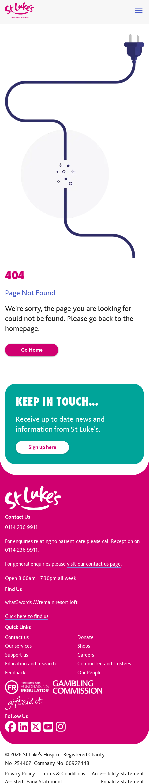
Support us (16, 654)
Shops (83, 646)
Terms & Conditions (63, 773)
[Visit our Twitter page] (35, 726)
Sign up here (42, 447)
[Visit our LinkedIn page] (23, 726)
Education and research (30, 663)
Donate (85, 637)
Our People (89, 672)
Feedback (15, 672)
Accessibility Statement (118, 773)
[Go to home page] (19, 10)
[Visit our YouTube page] (48, 726)
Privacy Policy (20, 773)
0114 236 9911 (21, 527)
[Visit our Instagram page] (60, 726)
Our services (18, 646)
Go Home (32, 350)
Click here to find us (26, 616)
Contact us (17, 637)
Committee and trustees (104, 663)
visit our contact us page (94, 564)
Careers (85, 654)
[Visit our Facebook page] (10, 726)
